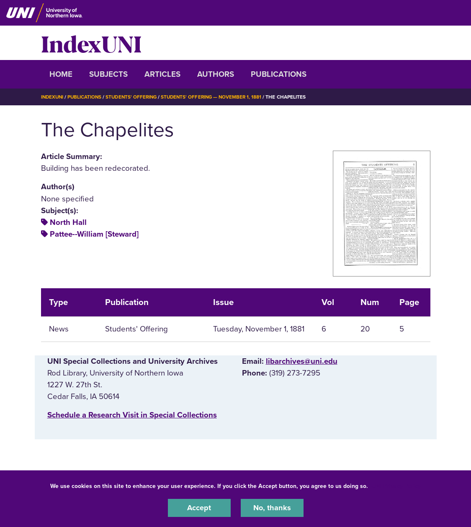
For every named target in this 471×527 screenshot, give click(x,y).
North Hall (68, 222)
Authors (215, 74)
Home (60, 74)
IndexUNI (91, 42)
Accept (199, 507)
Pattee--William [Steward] (94, 234)
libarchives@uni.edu (301, 361)
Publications (278, 74)
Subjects (108, 74)
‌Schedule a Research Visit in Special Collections (132, 415)
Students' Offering (135, 97)
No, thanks (272, 507)
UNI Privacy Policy (396, 485)
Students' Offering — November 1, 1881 (218, 97)
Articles (162, 74)
